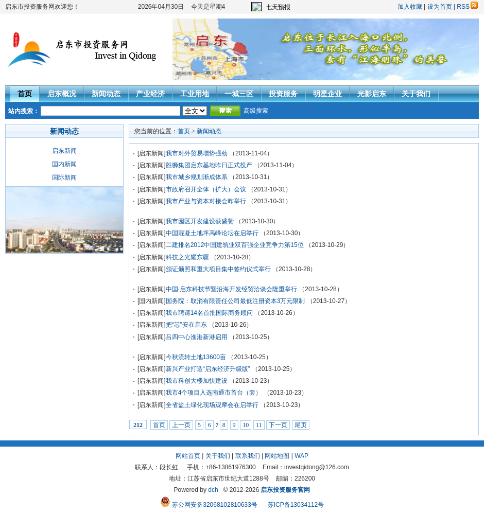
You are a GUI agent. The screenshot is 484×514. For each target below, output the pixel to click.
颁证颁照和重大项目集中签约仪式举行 (218, 269)
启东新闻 (64, 150)
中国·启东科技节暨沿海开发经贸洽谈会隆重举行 (231, 289)
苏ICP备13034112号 (296, 504)
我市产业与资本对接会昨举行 (206, 201)
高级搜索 (256, 110)
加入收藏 (409, 6)
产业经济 (150, 94)
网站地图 (277, 455)
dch (213, 489)
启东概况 (61, 94)
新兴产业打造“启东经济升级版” (208, 369)
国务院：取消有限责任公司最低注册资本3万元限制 (235, 301)
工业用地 (194, 94)
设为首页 (439, 6)
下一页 (278, 425)
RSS (467, 6)
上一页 (181, 425)
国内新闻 (64, 164)
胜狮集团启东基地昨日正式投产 (209, 165)
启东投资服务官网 (285, 489)
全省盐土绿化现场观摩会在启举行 (212, 405)
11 (259, 425)
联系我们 (247, 455)
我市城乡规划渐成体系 (197, 177)
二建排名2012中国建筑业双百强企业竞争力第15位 (235, 245)
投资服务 (283, 94)
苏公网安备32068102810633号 (209, 504)
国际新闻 (64, 177)
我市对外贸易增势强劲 (197, 153)
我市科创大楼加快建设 (197, 380)
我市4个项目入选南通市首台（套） (214, 392)
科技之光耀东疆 (187, 257)
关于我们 (416, 94)
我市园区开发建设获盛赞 (200, 221)
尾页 (301, 425)
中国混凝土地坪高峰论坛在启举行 (212, 233)
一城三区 (238, 94)
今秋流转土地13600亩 (196, 357)
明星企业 (327, 94)
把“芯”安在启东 (186, 324)
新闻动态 (106, 94)
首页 (25, 94)
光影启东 (371, 94)
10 (246, 425)
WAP (301, 455)
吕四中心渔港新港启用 (197, 337)
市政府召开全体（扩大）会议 (206, 189)
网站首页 (188, 455)
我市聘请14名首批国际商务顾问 (209, 312)
